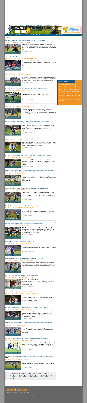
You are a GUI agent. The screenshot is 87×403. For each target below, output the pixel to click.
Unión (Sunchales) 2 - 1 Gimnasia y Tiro (17, 90)
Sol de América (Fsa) (23, 291)
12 (26, 373)
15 (31, 373)
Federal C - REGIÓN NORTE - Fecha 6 (17, 173)
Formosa (20, 121)
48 (12, 376)
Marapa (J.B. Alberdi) (19, 171)
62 (38, 376)
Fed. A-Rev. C (15, 338)
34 (27, 375)
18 (37, 373)
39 (36, 375)
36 (31, 375)
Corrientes (7, 258)
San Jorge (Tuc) (44, 73)
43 (44, 375)
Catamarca (7, 170)
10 (22, 373)
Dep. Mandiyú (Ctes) (38, 258)
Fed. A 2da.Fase (11, 40)
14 (30, 373)
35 (29, 375)
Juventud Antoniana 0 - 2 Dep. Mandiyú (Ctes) (19, 260)
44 (45, 375)
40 (38, 375)
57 (29, 376)
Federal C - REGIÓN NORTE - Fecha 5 (17, 225)
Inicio (16, 25)
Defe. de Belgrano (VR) (33, 275)
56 (27, 376)
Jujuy (6, 56)
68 (49, 376)
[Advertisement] (30, 12)
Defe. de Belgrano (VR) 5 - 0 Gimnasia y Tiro (19, 277)
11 (24, 373)
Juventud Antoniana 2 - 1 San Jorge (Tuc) (18, 243)
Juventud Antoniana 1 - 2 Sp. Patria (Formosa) (19, 123)
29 (18, 375)
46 (49, 375)
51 (18, 376)
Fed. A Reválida (8, 73)
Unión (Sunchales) (43, 88)
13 (28, 373)
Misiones (20, 155)
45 (47, 375)
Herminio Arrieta (50, 170)
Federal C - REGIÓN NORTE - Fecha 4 (17, 325)
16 (33, 373)
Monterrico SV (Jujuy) (28, 171)
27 (14, 375)
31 (22, 375)
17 (35, 373)
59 (33, 376)
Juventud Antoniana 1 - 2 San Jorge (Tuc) (18, 309)
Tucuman (30, 73)
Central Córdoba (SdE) (48, 356)
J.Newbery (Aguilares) (10, 171)
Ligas (47, 25)
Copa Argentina (42, 34)
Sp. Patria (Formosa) (45, 121)
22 (44, 373)
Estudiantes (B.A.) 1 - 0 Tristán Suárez (68, 84)
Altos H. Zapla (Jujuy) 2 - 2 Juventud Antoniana (19, 190)
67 (47, 376)
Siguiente (53, 375)
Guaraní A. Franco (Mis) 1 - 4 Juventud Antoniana (20, 157)
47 (11, 376)
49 (14, 376)
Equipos (55, 25)
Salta (23, 40)
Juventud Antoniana (36, 73)
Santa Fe (23, 88)
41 (40, 375)
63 (40, 376)
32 (23, 375)
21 (43, 373)
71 (14, 378)
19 (39, 373)
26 (12, 375)
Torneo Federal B (19, 395)
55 (25, 376)
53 (22, 376)
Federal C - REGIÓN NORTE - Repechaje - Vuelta (20, 58)
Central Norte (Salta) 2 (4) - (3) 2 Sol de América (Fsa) (21, 293)
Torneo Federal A (19, 34)
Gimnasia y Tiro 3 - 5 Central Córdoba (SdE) (18, 359)
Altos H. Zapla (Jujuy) (35, 188)
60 (34, 376)
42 (42, 375)
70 (12, 378)
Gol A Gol (36, 25)
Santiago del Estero (25, 356)
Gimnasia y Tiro (35, 40)
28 (16, 375)
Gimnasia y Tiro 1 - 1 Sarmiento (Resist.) (17, 42)
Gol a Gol (20, 392)
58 (31, 376)
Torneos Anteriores (51, 34)
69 (11, 378)
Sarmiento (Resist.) (42, 40)
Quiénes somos (29, 25)
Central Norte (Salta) (32, 291)
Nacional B (35, 34)
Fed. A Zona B (18, 40)
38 (34, 375)
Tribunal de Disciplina (60, 34)
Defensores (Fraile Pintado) (41, 170)
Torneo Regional (28, 34)
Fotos (51, 25)
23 (46, 373)
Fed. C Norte (8, 105)
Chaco (6, 40)
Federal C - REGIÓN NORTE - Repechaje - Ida (19, 106)
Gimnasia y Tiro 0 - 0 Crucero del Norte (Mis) (19, 207)
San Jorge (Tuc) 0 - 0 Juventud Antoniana (18, 74)
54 (23, 376)
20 (41, 373)
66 (45, 376)
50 (16, 376)
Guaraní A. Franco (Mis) (37, 155)
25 (11, 375)
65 (44, 376)
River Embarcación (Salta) (38, 171)
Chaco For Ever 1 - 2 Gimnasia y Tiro (16, 139)
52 (20, 376)
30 (20, 375)
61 (36, 376)
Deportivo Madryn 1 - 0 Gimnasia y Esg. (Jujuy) (70, 86)
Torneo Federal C (14, 56)
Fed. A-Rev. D (15, 73)
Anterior (8, 375)
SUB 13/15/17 (22, 25)
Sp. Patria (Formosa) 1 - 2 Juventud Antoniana (19, 340)
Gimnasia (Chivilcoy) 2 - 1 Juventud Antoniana (69, 89)
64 (42, 376)
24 (48, 373)
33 (25, 375)
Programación (42, 25)
